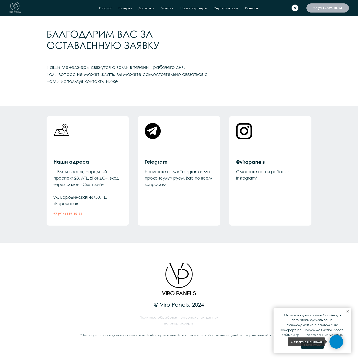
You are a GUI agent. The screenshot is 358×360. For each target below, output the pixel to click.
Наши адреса (71, 162)
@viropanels (250, 162)
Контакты (252, 8)
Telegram (156, 162)
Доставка (146, 8)
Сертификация (225, 8)
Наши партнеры (193, 8)
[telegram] (295, 8)
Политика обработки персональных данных (179, 317)
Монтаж (167, 8)
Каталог (105, 8)
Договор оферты (179, 323)
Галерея (125, 8)
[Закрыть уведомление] (347, 311)
